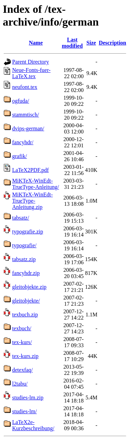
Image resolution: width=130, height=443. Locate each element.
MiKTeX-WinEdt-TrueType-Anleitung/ (35, 184)
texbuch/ (21, 328)
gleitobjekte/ (26, 301)
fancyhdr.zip (26, 273)
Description (112, 43)
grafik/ (19, 156)
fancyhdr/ (22, 142)
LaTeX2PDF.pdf (30, 170)
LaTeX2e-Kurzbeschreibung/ (33, 425)
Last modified (72, 43)
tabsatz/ (20, 218)
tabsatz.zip (24, 259)
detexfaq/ (22, 370)
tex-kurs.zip (25, 356)
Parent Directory (30, 62)
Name (36, 43)
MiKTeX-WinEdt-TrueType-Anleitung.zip (32, 201)
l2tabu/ (19, 384)
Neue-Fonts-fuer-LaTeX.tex (31, 73)
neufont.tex (24, 87)
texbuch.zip (25, 314)
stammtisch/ (25, 115)
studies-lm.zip (27, 397)
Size (91, 43)
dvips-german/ (28, 128)
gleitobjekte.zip (29, 287)
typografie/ (24, 245)
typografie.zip (27, 231)
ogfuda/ (20, 101)
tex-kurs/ (22, 342)
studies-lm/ (24, 411)
